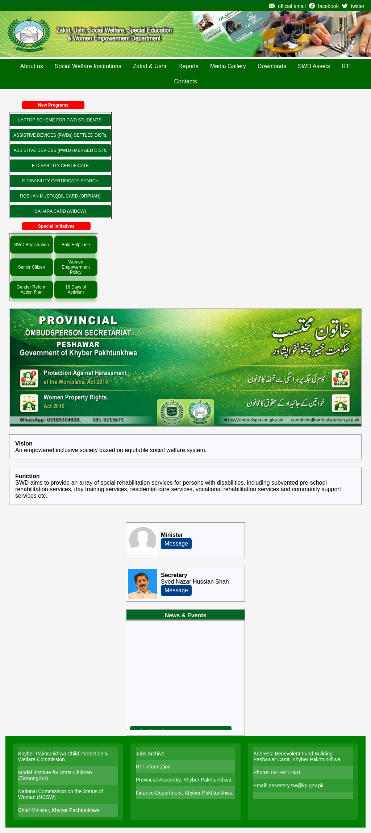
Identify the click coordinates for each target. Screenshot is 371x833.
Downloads (272, 66)
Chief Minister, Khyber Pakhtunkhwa (59, 810)
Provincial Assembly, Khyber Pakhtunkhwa (184, 780)
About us (31, 66)
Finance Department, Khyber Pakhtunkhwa (184, 793)
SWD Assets (314, 66)
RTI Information (153, 767)
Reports (188, 66)
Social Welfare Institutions (88, 66)
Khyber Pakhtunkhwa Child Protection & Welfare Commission (63, 756)
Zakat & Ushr (150, 66)
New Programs (53, 105)
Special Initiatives (56, 226)
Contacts (185, 81)
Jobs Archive (150, 754)
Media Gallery (228, 66)
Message (176, 543)
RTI (346, 66)
